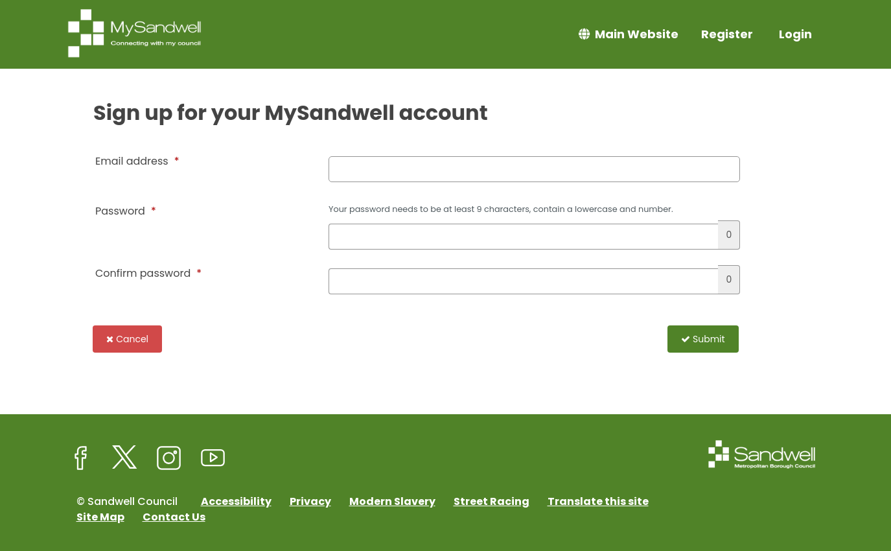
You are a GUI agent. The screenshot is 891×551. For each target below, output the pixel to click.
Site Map (100, 517)
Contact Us (174, 517)
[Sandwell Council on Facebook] (81, 458)
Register (727, 34)
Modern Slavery (392, 501)
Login (795, 34)
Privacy (310, 501)
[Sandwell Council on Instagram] (169, 458)
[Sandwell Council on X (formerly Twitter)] (125, 458)
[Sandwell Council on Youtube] (213, 458)
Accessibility (236, 501)
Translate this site (598, 501)
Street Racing (491, 501)
